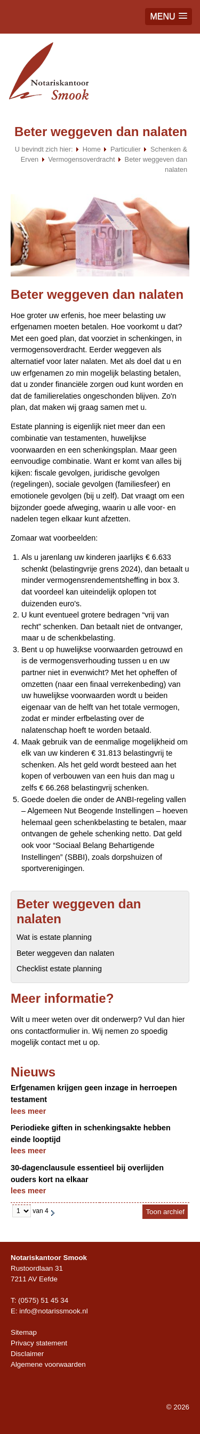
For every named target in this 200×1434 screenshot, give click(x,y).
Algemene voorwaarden (48, 1364)
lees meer (28, 1111)
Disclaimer (27, 1354)
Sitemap (24, 1332)
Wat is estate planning (54, 937)
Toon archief (165, 1212)
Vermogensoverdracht (81, 159)
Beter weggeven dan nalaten (65, 953)
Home (92, 149)
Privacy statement (39, 1343)
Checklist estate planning (59, 968)
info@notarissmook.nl (53, 1311)
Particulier (125, 149)
